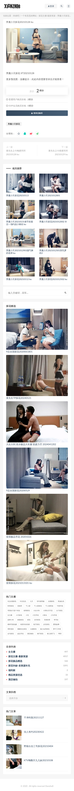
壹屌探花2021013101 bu (19, 583)
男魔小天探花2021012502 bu (53, 279)
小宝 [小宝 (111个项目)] (27, 615)
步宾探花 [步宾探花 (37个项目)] (46, 624)
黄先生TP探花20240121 (18, 398)
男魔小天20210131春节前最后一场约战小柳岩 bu (19, 222)
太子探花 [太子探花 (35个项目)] (59, 610)
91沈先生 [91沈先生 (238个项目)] (23, 601)
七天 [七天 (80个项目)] (31, 601)
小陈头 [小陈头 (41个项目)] (44, 615)
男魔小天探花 (14, 124)
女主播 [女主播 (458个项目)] (10, 615)
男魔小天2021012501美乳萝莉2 (52, 251)
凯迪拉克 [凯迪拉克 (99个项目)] (61, 601)
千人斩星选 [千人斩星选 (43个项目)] (49, 606)
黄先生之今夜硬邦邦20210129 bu (58, 152)
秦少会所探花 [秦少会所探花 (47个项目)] (44, 629)
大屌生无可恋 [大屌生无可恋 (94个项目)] (48, 610)
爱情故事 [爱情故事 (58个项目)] (56, 624)
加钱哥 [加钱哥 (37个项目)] (19, 606)
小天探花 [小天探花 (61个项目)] (19, 615)
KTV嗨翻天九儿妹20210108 (38, 760)
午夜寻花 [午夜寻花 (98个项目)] (60, 606)
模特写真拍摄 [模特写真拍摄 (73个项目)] (12, 624)
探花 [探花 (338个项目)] (28, 620)
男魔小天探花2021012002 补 (53, 221)
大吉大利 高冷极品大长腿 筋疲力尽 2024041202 (31, 444)
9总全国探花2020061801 (19, 351)
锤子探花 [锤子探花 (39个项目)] (40, 633)
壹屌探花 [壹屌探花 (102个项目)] (27, 610)
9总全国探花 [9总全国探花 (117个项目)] (12, 601)
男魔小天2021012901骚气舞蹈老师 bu (19, 251)
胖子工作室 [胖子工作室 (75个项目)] (57, 629)
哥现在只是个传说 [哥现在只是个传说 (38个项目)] (14, 610)
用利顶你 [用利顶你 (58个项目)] (11, 629)
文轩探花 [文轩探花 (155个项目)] (37, 620)
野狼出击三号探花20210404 (38, 746)
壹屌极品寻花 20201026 (18, 536)
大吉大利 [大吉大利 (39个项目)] (36, 610)
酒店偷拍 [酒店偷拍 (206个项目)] (30, 633)
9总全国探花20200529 (18, 490)
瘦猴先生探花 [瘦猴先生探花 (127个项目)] (22, 629)
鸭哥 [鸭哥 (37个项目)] (60, 633)
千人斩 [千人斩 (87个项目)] (28, 606)
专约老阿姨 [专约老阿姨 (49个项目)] (40, 601)
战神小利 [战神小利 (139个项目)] (11, 620)
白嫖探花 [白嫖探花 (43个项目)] (33, 629)
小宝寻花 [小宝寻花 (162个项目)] (36, 615)
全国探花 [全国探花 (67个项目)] (51, 601)
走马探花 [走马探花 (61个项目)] (11, 633)
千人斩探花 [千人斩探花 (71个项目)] (38, 606)
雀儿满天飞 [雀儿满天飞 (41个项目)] (51, 633)
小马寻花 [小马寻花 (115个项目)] (54, 615)
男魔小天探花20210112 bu (19, 279)
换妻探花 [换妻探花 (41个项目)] (20, 620)
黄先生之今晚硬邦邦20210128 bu (16, 152)
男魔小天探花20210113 (17, 195)
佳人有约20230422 (34, 731)
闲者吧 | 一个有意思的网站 (25, 15)
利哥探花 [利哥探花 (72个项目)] (11, 606)
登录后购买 (37, 113)
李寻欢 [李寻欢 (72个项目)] (56, 620)
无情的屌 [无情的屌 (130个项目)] (47, 620)
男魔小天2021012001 (49, 195)
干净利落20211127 (34, 717)
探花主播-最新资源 (47, 15)
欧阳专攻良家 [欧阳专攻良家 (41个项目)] (25, 624)
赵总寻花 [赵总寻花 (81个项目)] (20, 633)
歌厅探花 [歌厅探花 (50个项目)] (36, 624)
